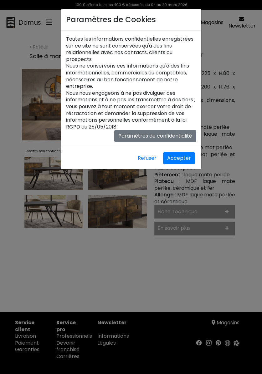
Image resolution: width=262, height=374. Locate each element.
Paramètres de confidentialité (155, 135)
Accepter (179, 158)
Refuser (147, 158)
